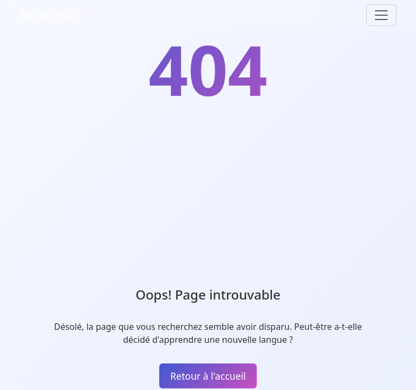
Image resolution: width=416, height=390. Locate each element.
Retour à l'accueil (207, 375)
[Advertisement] (208, 206)
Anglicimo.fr (50, 15)
